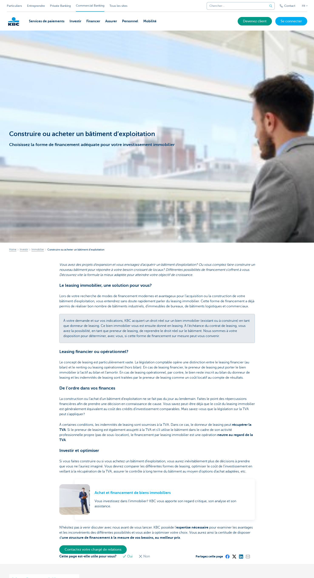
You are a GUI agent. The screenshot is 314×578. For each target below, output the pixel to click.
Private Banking (60, 5)
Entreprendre (36, 5)
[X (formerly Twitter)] (234, 556)
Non (144, 556)
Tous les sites (118, 5)
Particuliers (14, 5)
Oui (128, 556)
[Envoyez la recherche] (271, 6)
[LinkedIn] (240, 556)
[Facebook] (227, 556)
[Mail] (247, 556)
